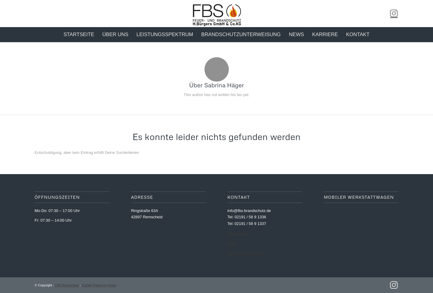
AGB (231, 243)
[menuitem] (79, 34)
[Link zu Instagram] (393, 13)
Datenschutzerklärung (246, 253)
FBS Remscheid (67, 285)
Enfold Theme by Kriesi (99, 285)
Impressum (237, 233)
